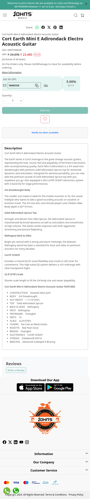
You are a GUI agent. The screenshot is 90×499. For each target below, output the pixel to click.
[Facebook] (4, 442)
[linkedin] (61, 27)
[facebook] (43, 27)
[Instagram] (26, 442)
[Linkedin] (15, 442)
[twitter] (49, 27)
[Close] (86, 4)
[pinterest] (55, 27)
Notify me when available (45, 132)
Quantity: (7, 95)
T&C (46, 85)
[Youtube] (21, 442)
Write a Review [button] (16, 370)
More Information (11, 72)
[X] (10, 442)
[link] (76, 15)
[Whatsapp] (37, 27)
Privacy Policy (76, 494)
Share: (29, 27)
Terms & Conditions (56, 494)
